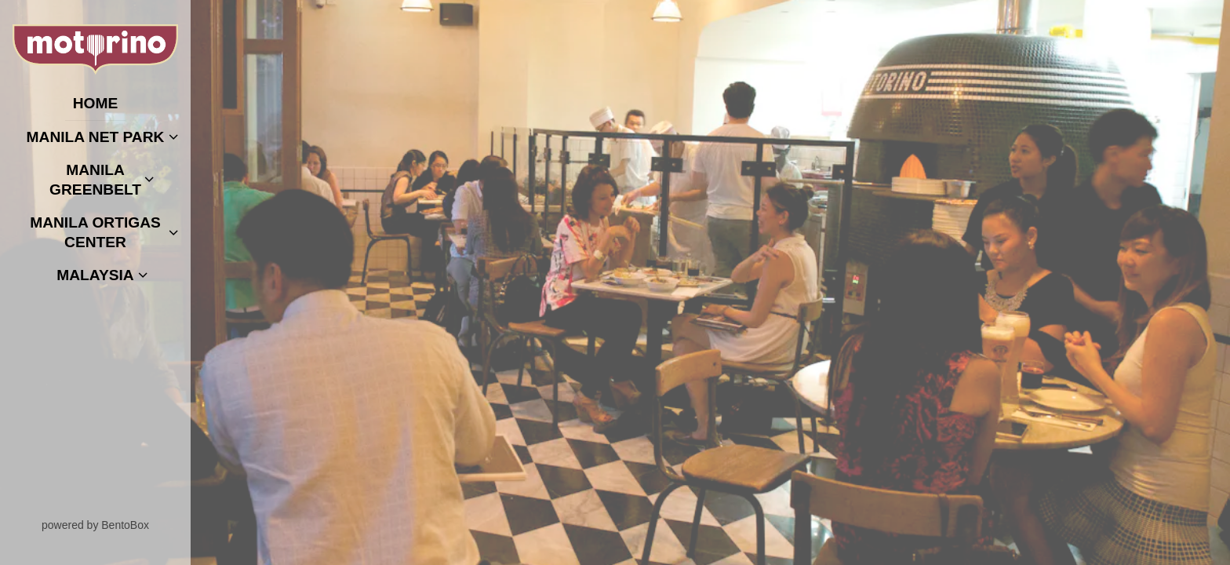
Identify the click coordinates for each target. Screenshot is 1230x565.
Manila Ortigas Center (95, 232)
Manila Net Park (96, 137)
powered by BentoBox (116, 524)
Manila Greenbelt (95, 180)
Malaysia (94, 275)
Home (99, 102)
